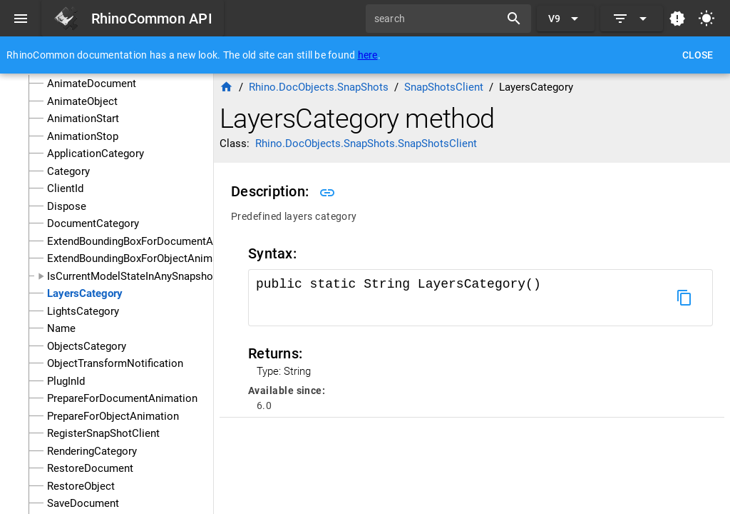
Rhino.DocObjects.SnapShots (319, 87)
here (368, 55)
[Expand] (631, 18)
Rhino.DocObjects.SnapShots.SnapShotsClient (366, 143)
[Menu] (21, 18)
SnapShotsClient (443, 87)
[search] (437, 18)
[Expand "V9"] (566, 18)
